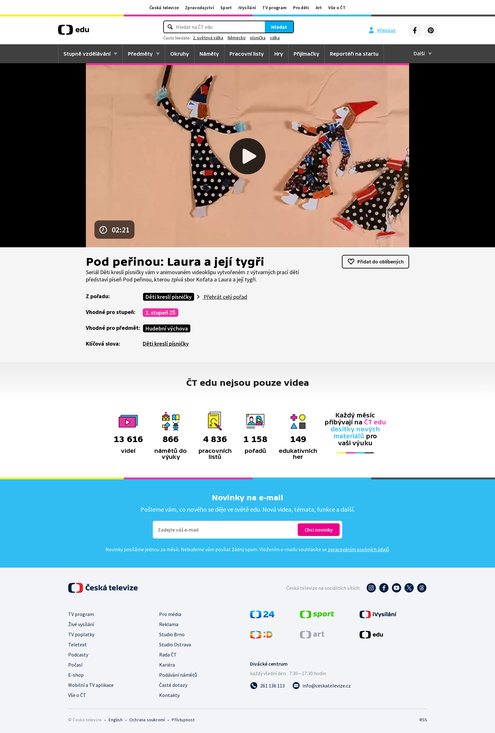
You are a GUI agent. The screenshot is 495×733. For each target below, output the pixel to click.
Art (319, 7)
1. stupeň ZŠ (161, 312)
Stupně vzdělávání (86, 54)
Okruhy (179, 54)
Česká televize (164, 7)
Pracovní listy (247, 54)
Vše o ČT (337, 7)
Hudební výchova (167, 328)
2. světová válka (208, 37)
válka (275, 37)
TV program (274, 7)
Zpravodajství (199, 7)
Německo (237, 37)
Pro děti (301, 7)
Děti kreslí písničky (169, 296)
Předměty (140, 54)
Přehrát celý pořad (224, 296)
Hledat (279, 27)
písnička (257, 37)
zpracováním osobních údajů (358, 549)
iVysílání (247, 7)
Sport (226, 7)
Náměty (209, 54)
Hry (278, 54)
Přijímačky (306, 54)
